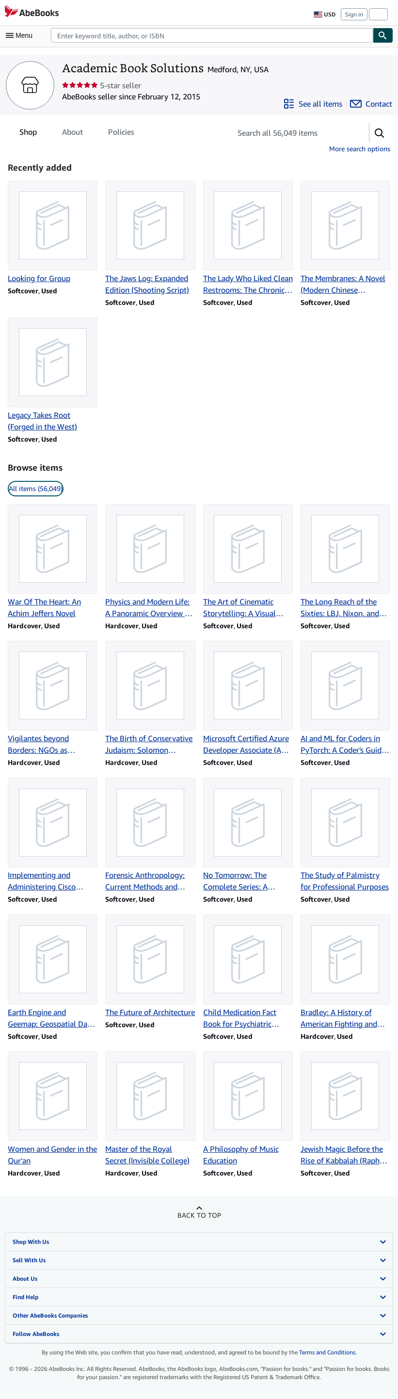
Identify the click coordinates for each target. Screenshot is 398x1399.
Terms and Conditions (327, 1352)
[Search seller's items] (291, 133)
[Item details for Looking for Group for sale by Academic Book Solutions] (52, 232)
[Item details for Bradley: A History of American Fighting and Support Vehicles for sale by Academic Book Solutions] (345, 971)
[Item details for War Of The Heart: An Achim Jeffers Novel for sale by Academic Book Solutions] (52, 561)
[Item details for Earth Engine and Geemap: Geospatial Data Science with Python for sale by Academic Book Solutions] (52, 971)
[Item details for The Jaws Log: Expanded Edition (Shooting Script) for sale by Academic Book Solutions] (150, 238)
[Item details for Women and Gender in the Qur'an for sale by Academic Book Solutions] (52, 1108)
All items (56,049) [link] (36, 488)
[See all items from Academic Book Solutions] (312, 104)
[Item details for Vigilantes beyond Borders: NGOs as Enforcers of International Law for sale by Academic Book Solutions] (52, 698)
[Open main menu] (21, 35)
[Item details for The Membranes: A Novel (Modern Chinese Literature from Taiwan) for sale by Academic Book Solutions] (345, 238)
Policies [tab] (121, 134)
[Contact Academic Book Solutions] (371, 104)
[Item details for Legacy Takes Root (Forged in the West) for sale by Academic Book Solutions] (52, 375)
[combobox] (212, 35)
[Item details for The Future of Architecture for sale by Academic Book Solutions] (150, 965)
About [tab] (72, 134)
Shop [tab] (28, 134)
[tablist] (77, 132)
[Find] (383, 35)
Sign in (354, 14)
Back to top (199, 1215)
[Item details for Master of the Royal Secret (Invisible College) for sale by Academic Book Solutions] (150, 1108)
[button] (379, 133)
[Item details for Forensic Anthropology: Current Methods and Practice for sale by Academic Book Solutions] (150, 835)
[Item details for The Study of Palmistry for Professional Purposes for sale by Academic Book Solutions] (345, 835)
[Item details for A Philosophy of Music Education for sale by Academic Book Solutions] (248, 1108)
